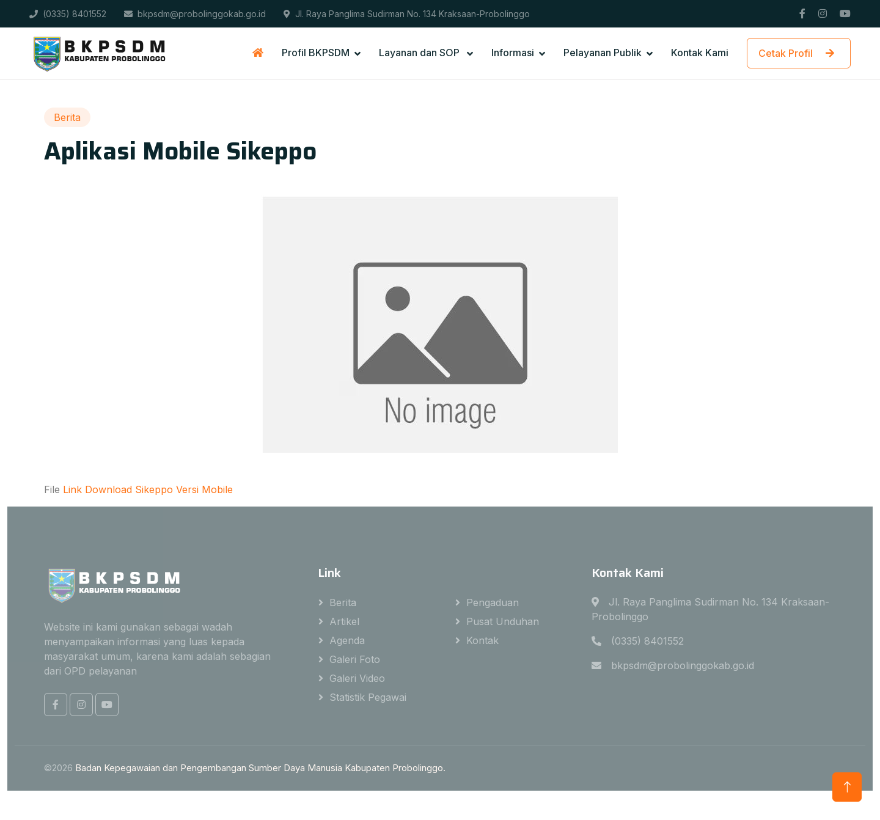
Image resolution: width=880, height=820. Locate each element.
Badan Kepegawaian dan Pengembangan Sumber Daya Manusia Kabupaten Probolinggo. (260, 768)
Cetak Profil (799, 53)
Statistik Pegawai (367, 697)
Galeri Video (357, 678)
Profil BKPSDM (316, 52)
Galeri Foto (354, 659)
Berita (342, 602)
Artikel (344, 621)
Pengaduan (492, 602)
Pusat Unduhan (502, 621)
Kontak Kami (699, 52)
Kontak (482, 640)
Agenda (347, 640)
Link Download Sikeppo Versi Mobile (148, 489)
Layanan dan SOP (420, 52)
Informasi (512, 52)
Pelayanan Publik (602, 52)
